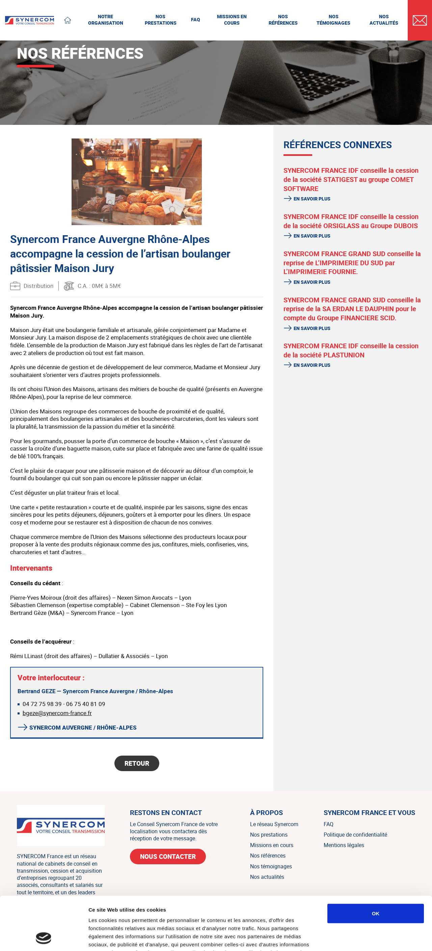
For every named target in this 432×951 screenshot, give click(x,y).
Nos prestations (269, 834)
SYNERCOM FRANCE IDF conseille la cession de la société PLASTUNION (351, 350)
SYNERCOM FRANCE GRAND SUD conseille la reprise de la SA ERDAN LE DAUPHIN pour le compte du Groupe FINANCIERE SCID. (352, 308)
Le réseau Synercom (274, 824)
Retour (137, 763)
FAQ (328, 824)
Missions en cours (271, 845)
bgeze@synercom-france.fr (57, 713)
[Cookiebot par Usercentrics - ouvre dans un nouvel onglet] (43, 938)
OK (376, 863)
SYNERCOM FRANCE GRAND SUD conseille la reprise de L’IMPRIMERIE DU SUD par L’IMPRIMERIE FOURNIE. (352, 262)
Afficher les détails (372, 938)
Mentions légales (344, 845)
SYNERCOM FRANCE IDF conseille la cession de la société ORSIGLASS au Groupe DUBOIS (351, 221)
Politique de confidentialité (355, 834)
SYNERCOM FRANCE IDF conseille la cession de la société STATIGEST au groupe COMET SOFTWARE (351, 179)
